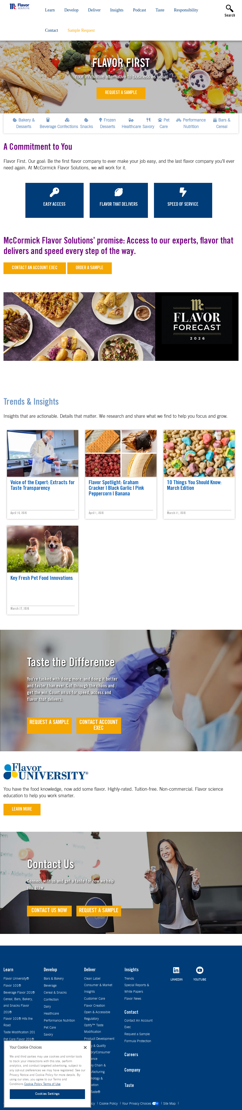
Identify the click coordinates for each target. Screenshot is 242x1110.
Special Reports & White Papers (136, 988)
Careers (131, 1055)
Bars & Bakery (54, 978)
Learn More (22, 809)
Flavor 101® (12, 985)
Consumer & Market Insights (98, 988)
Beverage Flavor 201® (19, 992)
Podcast (139, 10)
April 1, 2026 (96, 513)
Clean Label (92, 978)
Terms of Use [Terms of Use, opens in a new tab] (52, 1084)
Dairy (47, 1006)
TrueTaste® (92, 1092)
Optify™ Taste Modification (93, 1028)
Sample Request (81, 30)
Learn (50, 10)
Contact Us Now (49, 911)
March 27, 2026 (19, 609)
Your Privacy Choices (141, 1103)
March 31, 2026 (176, 513)
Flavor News (132, 998)
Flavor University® (16, 978)
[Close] (85, 1047)
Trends (129, 978)
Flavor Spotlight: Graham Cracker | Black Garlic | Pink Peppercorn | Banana (116, 488)
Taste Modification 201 (19, 1032)
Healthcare (51, 1013)
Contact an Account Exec (35, 268)
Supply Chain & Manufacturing (95, 1069)
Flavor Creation (94, 1005)
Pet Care (50, 1027)
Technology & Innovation (93, 1082)
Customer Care (94, 998)
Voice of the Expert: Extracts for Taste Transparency (42, 485)
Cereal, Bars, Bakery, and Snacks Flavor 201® (18, 1006)
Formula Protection (137, 1041)
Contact (51, 30)
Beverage (50, 985)
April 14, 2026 (18, 513)
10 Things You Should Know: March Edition (194, 485)
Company (132, 1070)
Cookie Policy (109, 1103)
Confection (51, 999)
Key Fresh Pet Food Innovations (41, 578)
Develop (71, 10)
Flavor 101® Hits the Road (18, 1022)
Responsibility (186, 10)
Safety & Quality (95, 1045)
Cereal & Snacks (55, 992)
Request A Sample (49, 723)
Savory (48, 1034)
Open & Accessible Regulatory (97, 1015)
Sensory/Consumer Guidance (97, 1056)
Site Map (170, 1103)
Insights (116, 10)
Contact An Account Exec (138, 1024)
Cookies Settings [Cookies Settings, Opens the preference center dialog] (47, 1094)
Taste (160, 10)
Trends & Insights (31, 402)
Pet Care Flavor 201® (18, 1039)
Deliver (94, 10)
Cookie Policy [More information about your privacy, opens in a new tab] (33, 1084)
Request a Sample (121, 93)
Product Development (99, 1038)
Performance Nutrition (59, 1020)
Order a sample (89, 268)
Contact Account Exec (98, 725)
